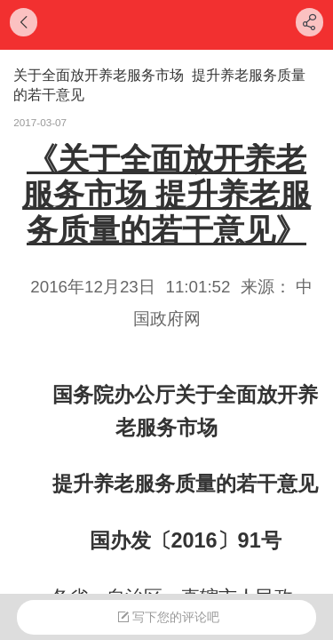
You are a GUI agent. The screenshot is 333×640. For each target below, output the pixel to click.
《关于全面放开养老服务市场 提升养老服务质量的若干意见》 (166, 194)
